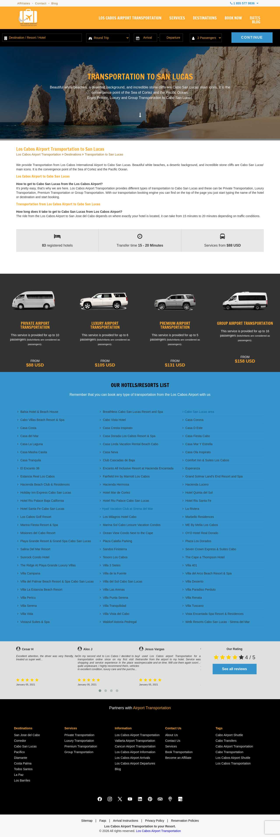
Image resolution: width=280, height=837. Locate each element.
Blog (54, 3)
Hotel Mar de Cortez (115, 492)
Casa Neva (109, 452)
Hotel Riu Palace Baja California (40, 500)
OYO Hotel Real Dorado (200, 533)
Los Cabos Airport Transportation (38, 154)
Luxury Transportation (79, 740)
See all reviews (234, 669)
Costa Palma (23, 763)
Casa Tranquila (29, 460)
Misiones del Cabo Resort (36, 533)
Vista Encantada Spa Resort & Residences (213, 614)
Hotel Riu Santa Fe (196, 500)
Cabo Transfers (226, 740)
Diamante (20, 757)
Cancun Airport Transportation (135, 746)
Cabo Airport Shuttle (229, 735)
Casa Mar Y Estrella (197, 444)
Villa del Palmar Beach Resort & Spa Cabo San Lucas (55, 581)
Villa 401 (189, 565)
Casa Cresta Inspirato (116, 428)
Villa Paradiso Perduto (199, 589)
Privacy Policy (154, 820)
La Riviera (190, 508)
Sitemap (86, 820)
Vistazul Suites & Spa (33, 622)
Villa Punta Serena (114, 597)
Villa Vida (25, 614)
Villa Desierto (192, 581)
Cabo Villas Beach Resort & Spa (40, 420)
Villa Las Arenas (112, 589)
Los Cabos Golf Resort (34, 517)
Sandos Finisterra (113, 549)
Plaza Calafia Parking (116, 541)
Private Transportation (79, 735)
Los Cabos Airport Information (135, 752)
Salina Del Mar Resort (33, 549)
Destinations (72, 154)
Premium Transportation (80, 746)
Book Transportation (178, 752)
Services (171, 746)
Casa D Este (192, 428)
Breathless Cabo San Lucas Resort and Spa (131, 411)
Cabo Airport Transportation (234, 746)
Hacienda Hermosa (114, 484)
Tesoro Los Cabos (113, 557)
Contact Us (172, 740)
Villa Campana (28, 573)
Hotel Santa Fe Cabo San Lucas (40, 508)
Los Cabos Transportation (233, 763)
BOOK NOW (233, 18)
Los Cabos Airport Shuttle (233, 757)
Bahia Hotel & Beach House (37, 411)
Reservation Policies (185, 820)
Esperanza (191, 468)
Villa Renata (192, 597)
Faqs (102, 820)
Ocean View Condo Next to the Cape (126, 533)
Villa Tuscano (193, 605)
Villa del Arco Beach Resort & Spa (207, 573)
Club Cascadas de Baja (117, 460)
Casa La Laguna (30, 444)
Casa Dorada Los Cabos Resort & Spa (127, 436)
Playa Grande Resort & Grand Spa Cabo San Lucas (54, 541)
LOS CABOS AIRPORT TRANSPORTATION (130, 18)
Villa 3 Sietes (110, 565)
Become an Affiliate (178, 757)
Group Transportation (78, 752)
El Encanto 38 (28, 468)
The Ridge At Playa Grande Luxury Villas (46, 565)
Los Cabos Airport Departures (135, 763)
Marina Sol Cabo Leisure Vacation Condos (130, 525)
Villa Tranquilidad (113, 605)
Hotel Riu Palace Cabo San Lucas (124, 500)
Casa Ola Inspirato (196, 452)
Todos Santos (23, 769)
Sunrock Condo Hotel (33, 557)
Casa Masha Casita (32, 452)
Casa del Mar (27, 436)
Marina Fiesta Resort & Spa (37, 525)
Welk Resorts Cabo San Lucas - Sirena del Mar (216, 622)
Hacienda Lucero (195, 484)
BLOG (256, 22)
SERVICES (177, 18)
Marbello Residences (198, 517)
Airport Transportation (152, 708)
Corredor (20, 740)
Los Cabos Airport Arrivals (132, 757)
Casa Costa (26, 428)
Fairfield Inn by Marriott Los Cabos (125, 476)
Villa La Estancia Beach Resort (39, 589)
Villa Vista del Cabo (114, 614)
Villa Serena (27, 605)
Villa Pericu (26, 597)
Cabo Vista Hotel (113, 420)
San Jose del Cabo (27, 735)
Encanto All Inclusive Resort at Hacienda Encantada (136, 468)
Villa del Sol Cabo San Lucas (121, 581)
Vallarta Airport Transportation (135, 740)
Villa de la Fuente (113, 573)
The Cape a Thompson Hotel (203, 557)
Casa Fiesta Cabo (196, 436)
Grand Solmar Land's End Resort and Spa (212, 476)
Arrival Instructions (125, 820)
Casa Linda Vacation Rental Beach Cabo (129, 444)
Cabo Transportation (229, 752)
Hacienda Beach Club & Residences (43, 484)
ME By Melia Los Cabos (200, 525)
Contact (40, 3)
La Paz (19, 774)
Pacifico (19, 752)
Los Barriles (22, 780)
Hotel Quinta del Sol (197, 492)
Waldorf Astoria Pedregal (118, 622)
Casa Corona (192, 420)
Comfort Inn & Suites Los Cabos (205, 460)
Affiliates (23, 3)
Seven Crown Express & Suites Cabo (209, 549)
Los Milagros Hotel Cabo (118, 517)
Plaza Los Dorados (196, 541)
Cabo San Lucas (25, 746)
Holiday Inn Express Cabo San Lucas (44, 492)
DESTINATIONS (205, 18)
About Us (171, 735)
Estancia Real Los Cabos (36, 476)
